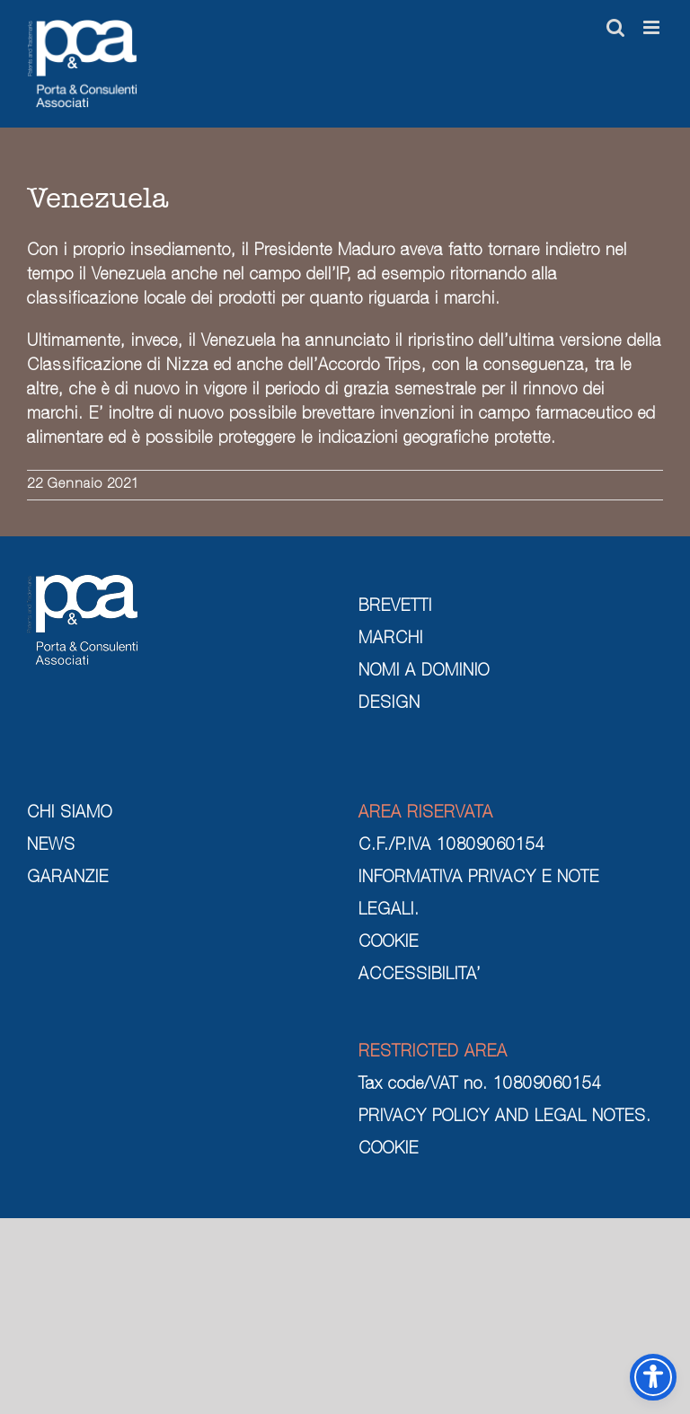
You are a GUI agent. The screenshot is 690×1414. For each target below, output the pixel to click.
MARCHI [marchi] (390, 640)
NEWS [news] (51, 846)
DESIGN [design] (389, 704)
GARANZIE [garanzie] (68, 878)
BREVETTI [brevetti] (395, 607)
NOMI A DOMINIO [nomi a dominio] (424, 672)
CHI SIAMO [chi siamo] (69, 814)
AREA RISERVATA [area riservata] (425, 814)
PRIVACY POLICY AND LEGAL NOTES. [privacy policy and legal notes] (504, 1117)
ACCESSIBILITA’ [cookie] (419, 976)
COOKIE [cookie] (388, 943)
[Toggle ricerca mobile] (615, 27)
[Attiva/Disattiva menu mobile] (653, 27)
